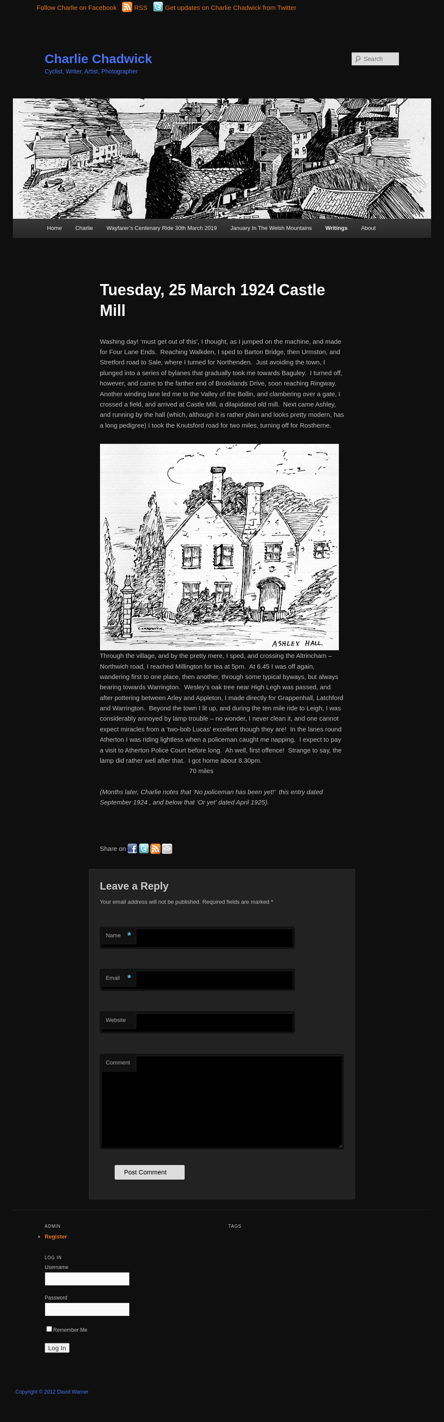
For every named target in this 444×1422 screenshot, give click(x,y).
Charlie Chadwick (98, 59)
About (368, 228)
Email (118, 978)
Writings (336, 228)
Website (116, 1020)
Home (54, 228)
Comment (118, 1062)
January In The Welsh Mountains (271, 228)
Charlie (84, 228)
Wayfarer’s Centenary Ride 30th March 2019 (161, 228)
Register (56, 1236)
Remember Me (66, 1330)
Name (118, 936)
